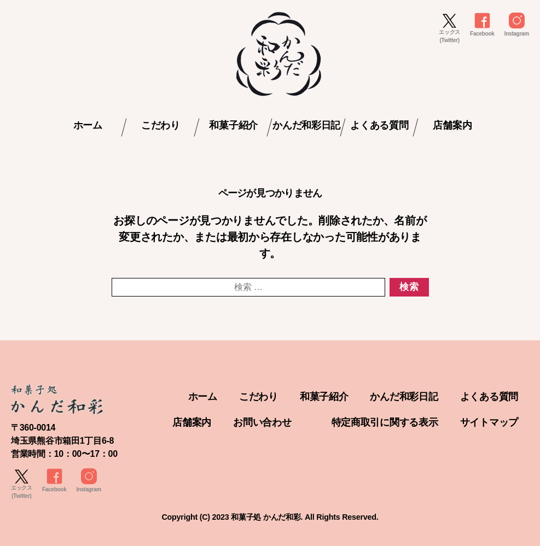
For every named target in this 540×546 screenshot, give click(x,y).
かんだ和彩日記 (306, 125)
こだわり (160, 125)
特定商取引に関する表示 (385, 422)
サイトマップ (489, 422)
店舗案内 (452, 125)
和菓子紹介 (233, 125)
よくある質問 (379, 125)
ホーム (87, 125)
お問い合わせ (262, 422)
